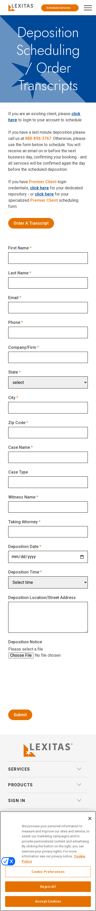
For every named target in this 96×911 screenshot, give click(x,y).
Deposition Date (23, 546)
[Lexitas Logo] (48, 750)
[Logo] (20, 7)
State (13, 372)
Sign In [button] (45, 800)
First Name (18, 248)
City (11, 397)
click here (39, 187)
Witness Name (21, 497)
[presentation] (47, 693)
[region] (48, 861)
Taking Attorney (23, 521)
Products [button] (45, 785)
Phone (14, 322)
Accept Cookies (48, 901)
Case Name (19, 447)
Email (13, 297)
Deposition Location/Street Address (42, 597)
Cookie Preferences (48, 872)
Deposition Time (23, 572)
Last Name (18, 273)
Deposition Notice (25, 641)
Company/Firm (22, 347)
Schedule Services (60, 8)
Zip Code (16, 422)
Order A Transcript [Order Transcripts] (31, 223)
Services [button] (45, 769)
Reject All (48, 887)
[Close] (89, 818)
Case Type (18, 472)
